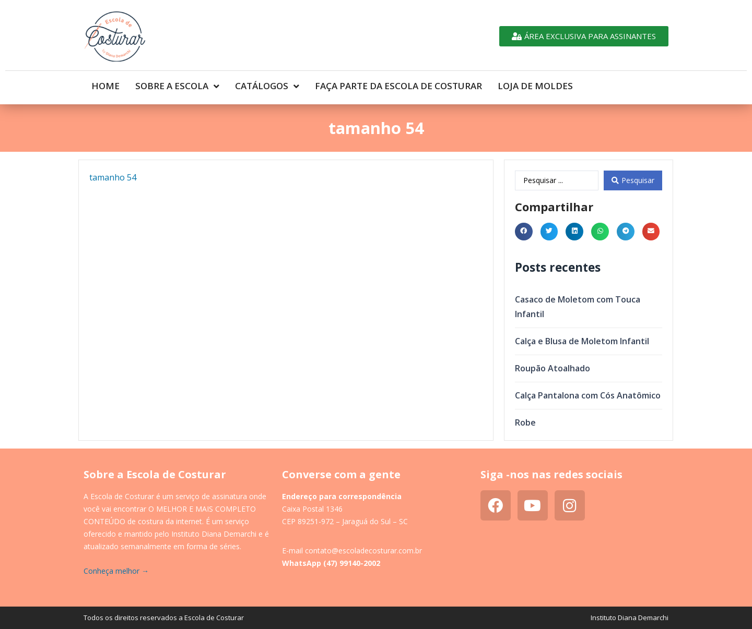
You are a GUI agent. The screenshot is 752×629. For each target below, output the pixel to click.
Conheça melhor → (116, 571)
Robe (525, 422)
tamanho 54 (112, 177)
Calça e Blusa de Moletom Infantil (582, 341)
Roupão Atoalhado (552, 368)
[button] (524, 231)
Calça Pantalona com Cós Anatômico (588, 395)
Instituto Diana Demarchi (629, 617)
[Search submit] (633, 180)
